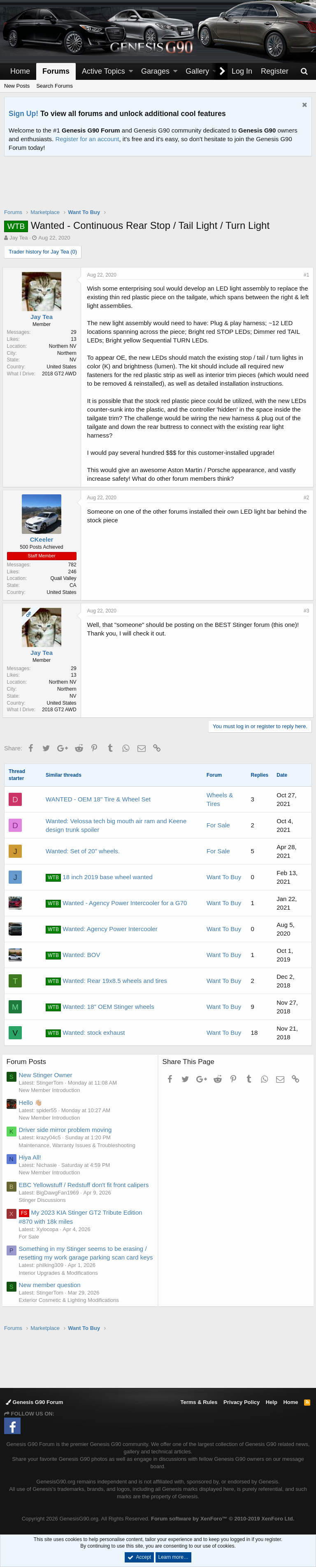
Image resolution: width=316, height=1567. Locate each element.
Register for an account (87, 138)
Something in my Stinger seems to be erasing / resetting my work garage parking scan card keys (85, 1257)
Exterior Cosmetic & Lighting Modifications (71, 1309)
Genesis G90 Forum (34, 1402)
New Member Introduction (51, 1090)
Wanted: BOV (73, 955)
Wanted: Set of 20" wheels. (83, 851)
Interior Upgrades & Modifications (60, 1281)
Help (271, 1402)
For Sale (218, 825)
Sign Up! (23, 113)
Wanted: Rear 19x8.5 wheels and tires (106, 981)
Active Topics (103, 71)
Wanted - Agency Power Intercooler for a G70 (116, 903)
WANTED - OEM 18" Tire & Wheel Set (98, 799)
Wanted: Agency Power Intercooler (102, 929)
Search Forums (54, 86)
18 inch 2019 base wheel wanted (99, 877)
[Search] (304, 71)
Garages (155, 71)
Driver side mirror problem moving (67, 1129)
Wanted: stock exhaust (85, 1033)
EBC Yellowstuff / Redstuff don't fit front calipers (86, 1184)
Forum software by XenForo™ (222, 1519)
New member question (52, 1293)
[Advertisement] (158, 187)
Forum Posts (28, 1062)
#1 (304, 275)
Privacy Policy (241, 1402)
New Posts (17, 86)
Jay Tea (18, 238)
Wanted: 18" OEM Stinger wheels (100, 1007)
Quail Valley (65, 578)
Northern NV (64, 346)
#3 (304, 611)
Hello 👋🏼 (32, 1102)
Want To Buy (224, 876)
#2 (304, 498)
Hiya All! (32, 1157)
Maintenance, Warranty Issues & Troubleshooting (79, 1145)
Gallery (197, 71)
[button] (131, 71)
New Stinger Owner (47, 1074)
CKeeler (43, 539)
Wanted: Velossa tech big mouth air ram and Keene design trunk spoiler (116, 825)
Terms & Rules (198, 1402)
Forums (56, 71)
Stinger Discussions (44, 1200)
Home (20, 71)
